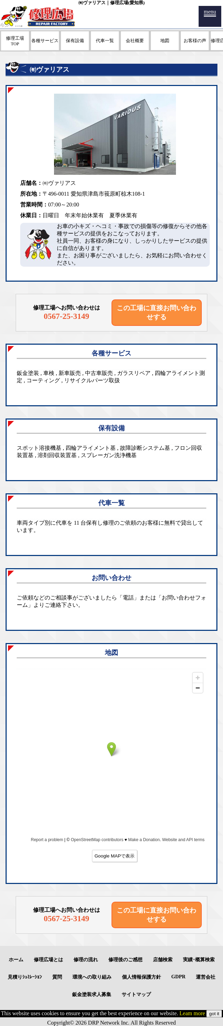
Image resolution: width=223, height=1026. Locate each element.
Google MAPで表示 (114, 856)
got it (214, 1013)
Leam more (192, 1013)
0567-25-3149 (66, 316)
